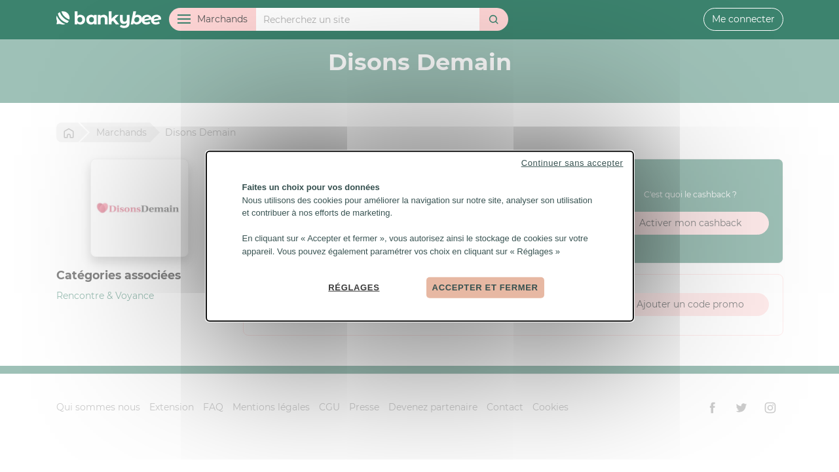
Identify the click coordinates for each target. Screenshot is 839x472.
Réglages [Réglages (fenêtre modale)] (353, 287)
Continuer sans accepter (572, 163)
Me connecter (743, 19)
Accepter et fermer (485, 287)
